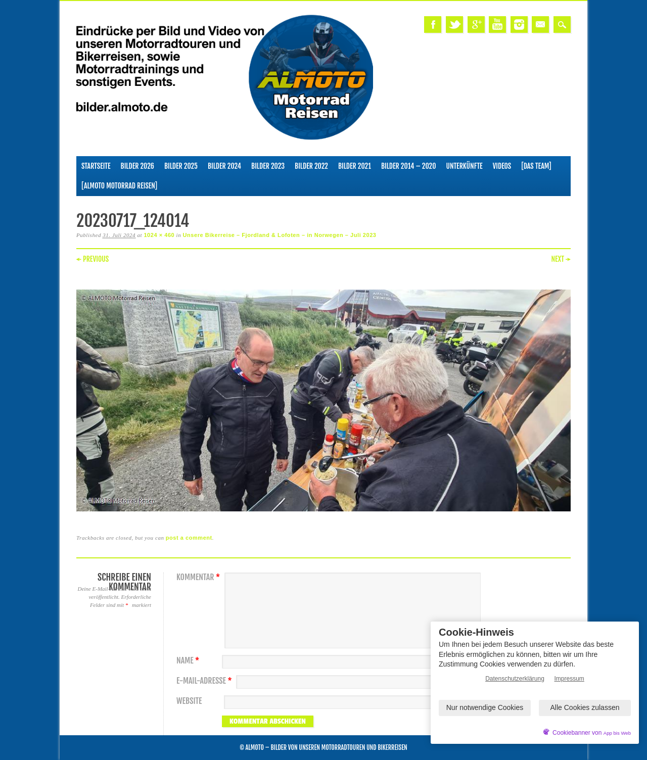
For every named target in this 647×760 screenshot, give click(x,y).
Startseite (96, 166)
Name (189, 661)
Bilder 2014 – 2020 (408, 166)
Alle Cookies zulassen (585, 707)
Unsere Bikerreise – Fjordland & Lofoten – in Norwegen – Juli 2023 (280, 235)
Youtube (497, 24)
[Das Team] (536, 166)
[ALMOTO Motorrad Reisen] (119, 185)
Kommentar (199, 577)
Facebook (432, 24)
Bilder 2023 (268, 166)
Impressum (569, 678)
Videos (502, 166)
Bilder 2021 (354, 166)
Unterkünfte (464, 166)
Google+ (476, 24)
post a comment (189, 538)
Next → (561, 259)
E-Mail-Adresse (205, 681)
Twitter (454, 24)
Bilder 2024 (224, 166)
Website (189, 701)
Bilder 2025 (181, 166)
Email (540, 24)
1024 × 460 (159, 235)
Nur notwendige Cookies (485, 707)
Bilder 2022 (311, 166)
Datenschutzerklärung (514, 678)
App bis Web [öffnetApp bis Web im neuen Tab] (617, 733)
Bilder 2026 (137, 166)
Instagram (519, 24)
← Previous (92, 259)
